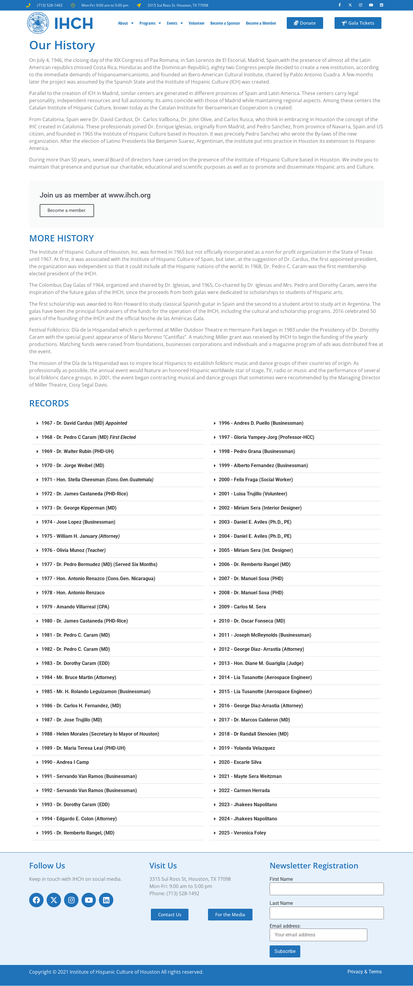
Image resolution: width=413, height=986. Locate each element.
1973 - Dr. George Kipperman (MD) (79, 508)
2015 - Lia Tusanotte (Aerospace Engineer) (265, 692)
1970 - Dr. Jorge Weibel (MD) (72, 466)
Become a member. (66, 210)
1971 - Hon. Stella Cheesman (97, 480)
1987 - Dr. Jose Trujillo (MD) (71, 720)
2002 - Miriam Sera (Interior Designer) (260, 508)
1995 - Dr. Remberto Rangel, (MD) (78, 833)
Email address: (318, 933)
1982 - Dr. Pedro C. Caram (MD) (75, 649)
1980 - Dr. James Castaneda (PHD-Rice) (84, 621)
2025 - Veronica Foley (242, 833)
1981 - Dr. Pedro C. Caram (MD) (75, 635)
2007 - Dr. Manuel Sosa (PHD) (251, 579)
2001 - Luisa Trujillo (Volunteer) (253, 494)
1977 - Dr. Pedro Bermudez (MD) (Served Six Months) (99, 565)
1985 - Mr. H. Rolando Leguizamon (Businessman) (96, 692)
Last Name (281, 903)
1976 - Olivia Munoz (73, 550)
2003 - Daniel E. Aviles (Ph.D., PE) (255, 522)
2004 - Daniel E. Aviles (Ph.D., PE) (255, 536)
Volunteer (197, 23)
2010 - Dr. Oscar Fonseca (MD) (252, 621)
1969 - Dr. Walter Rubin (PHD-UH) (77, 452)
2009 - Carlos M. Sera (242, 607)
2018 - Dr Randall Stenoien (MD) (254, 734)
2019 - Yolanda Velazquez (247, 748)
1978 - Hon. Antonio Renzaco (73, 593)
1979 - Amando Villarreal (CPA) (75, 607)
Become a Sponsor (225, 23)
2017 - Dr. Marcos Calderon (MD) (254, 720)
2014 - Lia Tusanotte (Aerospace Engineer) (265, 678)
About (126, 23)
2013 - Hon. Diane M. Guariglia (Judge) (261, 663)
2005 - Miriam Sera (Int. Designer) (256, 550)
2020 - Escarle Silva (240, 762)
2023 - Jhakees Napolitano (248, 805)
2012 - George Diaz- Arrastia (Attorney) (261, 649)
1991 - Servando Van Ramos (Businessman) (89, 776)
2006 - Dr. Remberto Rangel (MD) (255, 565)
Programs (150, 23)
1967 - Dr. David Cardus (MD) (84, 423)
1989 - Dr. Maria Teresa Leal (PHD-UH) (83, 748)
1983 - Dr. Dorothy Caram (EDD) (75, 663)
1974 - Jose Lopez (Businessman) (78, 522)
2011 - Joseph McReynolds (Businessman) (265, 635)
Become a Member (261, 23)
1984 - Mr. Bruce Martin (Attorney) (78, 678)
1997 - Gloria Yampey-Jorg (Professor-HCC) (266, 437)
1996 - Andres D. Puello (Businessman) (261, 423)
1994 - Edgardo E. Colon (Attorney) (79, 819)
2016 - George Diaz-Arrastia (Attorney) (261, 706)
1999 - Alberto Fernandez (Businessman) (263, 466)
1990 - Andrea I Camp (65, 762)
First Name (281, 879)
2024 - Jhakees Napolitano (248, 819)
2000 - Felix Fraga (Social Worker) (256, 480)
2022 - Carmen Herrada (244, 791)
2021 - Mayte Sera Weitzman (250, 776)
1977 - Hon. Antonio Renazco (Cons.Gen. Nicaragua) (98, 579)
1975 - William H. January (80, 536)
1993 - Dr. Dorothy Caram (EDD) (75, 805)
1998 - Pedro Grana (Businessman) (257, 452)
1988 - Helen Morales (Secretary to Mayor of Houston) (100, 734)
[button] (117, 424)
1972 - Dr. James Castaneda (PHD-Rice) (84, 494)
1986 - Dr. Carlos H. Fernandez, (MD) (81, 706)
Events (175, 23)
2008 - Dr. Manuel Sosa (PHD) (251, 593)
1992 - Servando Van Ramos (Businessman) (89, 791)
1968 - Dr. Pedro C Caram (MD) (88, 437)
